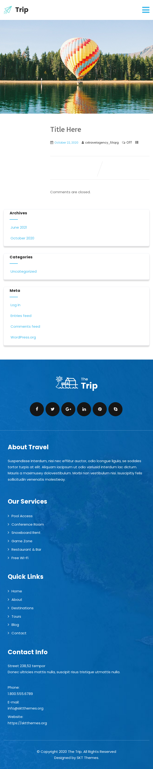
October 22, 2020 (66, 143)
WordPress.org (23, 337)
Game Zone (21, 541)
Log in (15, 304)
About (16, 599)
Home (16, 591)
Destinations (22, 608)
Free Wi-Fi (19, 557)
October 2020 (22, 238)
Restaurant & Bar (26, 549)
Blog (15, 624)
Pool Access (22, 515)
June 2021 (19, 227)
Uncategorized (23, 271)
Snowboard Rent (26, 532)
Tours (16, 616)
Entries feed (20, 315)
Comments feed (25, 326)
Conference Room (27, 524)
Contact (19, 633)
